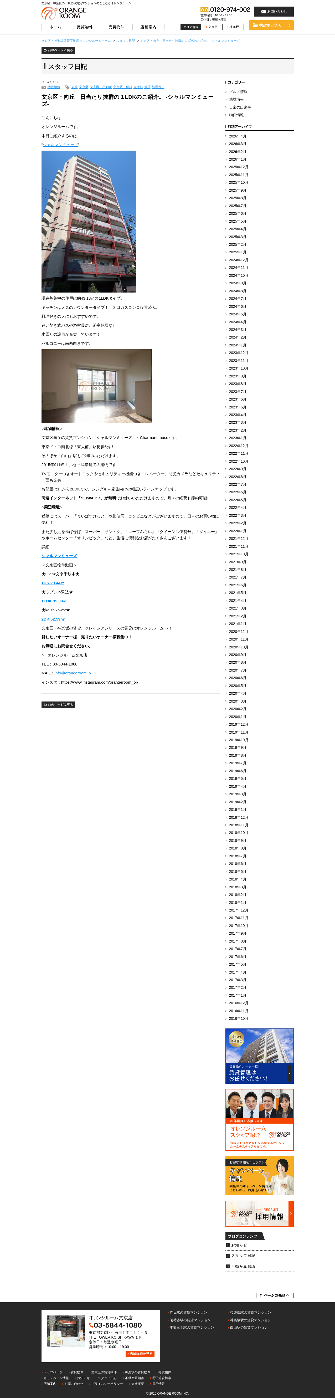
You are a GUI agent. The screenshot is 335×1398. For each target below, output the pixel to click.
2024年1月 (237, 345)
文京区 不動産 (101, 87)
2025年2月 (237, 245)
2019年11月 (239, 732)
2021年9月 (237, 562)
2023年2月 (237, 430)
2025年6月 (237, 214)
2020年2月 (237, 709)
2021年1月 (237, 624)
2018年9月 (237, 841)
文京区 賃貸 (122, 87)
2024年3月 (237, 330)
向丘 (74, 87)
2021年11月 (239, 547)
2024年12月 (239, 260)
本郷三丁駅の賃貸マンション (192, 1327)
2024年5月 (237, 314)
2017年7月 (237, 949)
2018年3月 (237, 887)
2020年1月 (237, 717)
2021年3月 (237, 608)
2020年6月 (237, 678)
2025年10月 (239, 183)
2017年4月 (237, 972)
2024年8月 (237, 291)
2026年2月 (237, 152)
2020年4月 (237, 693)
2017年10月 (239, 926)
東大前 (138, 87)
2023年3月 (237, 422)
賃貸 (147, 87)
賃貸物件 (77, 1372)
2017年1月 (237, 995)
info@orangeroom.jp (73, 673)
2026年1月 (237, 159)
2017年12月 (239, 910)
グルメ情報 (238, 92)
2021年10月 (239, 554)
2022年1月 (237, 531)
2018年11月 (239, 825)
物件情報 (54, 87)
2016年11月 (239, 1011)
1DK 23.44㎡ (53, 583)
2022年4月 (237, 508)
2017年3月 (237, 980)
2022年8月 (237, 477)
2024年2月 (237, 337)
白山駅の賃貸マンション (249, 1327)
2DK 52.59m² (53, 619)
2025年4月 (237, 229)
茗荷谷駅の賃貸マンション (190, 1320)
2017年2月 (237, 988)
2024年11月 (239, 268)
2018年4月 (237, 879)
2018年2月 (237, 895)
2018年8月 (237, 848)
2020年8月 (237, 662)
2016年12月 (239, 1003)
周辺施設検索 (161, 1378)
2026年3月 (237, 144)
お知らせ (239, 1245)
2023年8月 (237, 384)
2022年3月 (237, 516)
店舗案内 (50, 1384)
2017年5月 (237, 964)
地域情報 (236, 99)
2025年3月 (237, 237)
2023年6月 (237, 399)
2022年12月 (239, 446)
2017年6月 (237, 957)
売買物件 (164, 1372)
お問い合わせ (73, 1384)
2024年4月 (237, 322)
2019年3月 (237, 794)
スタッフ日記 (243, 1256)
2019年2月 (237, 802)
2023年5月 (237, 407)
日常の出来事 (240, 107)
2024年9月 (237, 283)
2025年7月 (237, 206)
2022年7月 (237, 485)
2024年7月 (237, 299)
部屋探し (158, 87)
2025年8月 (237, 198)
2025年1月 (237, 252)
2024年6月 (237, 307)
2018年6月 (237, 864)
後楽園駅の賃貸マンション (250, 1312)
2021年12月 (239, 539)
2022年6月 (237, 492)
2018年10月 (239, 833)
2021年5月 (237, 593)
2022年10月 (239, 461)
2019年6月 (237, 771)
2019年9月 (237, 748)
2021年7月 (237, 577)
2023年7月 (237, 392)
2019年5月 (237, 779)
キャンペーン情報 (56, 1378)
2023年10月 (239, 368)
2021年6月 (237, 585)
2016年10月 (239, 1019)
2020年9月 (237, 655)
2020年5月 (237, 686)
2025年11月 (239, 175)
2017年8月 (237, 941)
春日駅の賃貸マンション (188, 1312)
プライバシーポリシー (107, 1384)
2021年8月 (237, 570)
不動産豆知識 (243, 1266)
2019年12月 (239, 724)
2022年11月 (239, 453)
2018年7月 (237, 856)
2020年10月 (239, 647)
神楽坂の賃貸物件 (137, 1372)
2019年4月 (237, 786)
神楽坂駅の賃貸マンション (250, 1320)
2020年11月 (239, 639)
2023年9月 (237, 376)
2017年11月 (239, 918)
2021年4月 (237, 601)
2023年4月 (237, 415)
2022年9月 (237, 469)
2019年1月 (237, 810)
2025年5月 (237, 221)
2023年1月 (237, 438)
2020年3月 (237, 701)
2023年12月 (239, 353)
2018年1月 (237, 903)
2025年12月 (239, 167)
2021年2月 (237, 616)
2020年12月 (239, 632)
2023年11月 (239, 361)
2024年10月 (239, 276)
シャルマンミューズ (60, 144)
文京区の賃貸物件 (104, 1372)
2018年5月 (237, 872)
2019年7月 (237, 763)
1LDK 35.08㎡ (54, 601)
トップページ (53, 1372)
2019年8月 (237, 755)
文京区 (84, 87)
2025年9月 (237, 190)
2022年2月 (237, 523)
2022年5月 (237, 500)
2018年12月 (239, 818)
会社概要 (137, 1384)
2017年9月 (237, 933)
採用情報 (158, 1384)
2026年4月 (237, 136)
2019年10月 (239, 740)
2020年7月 (237, 670)
